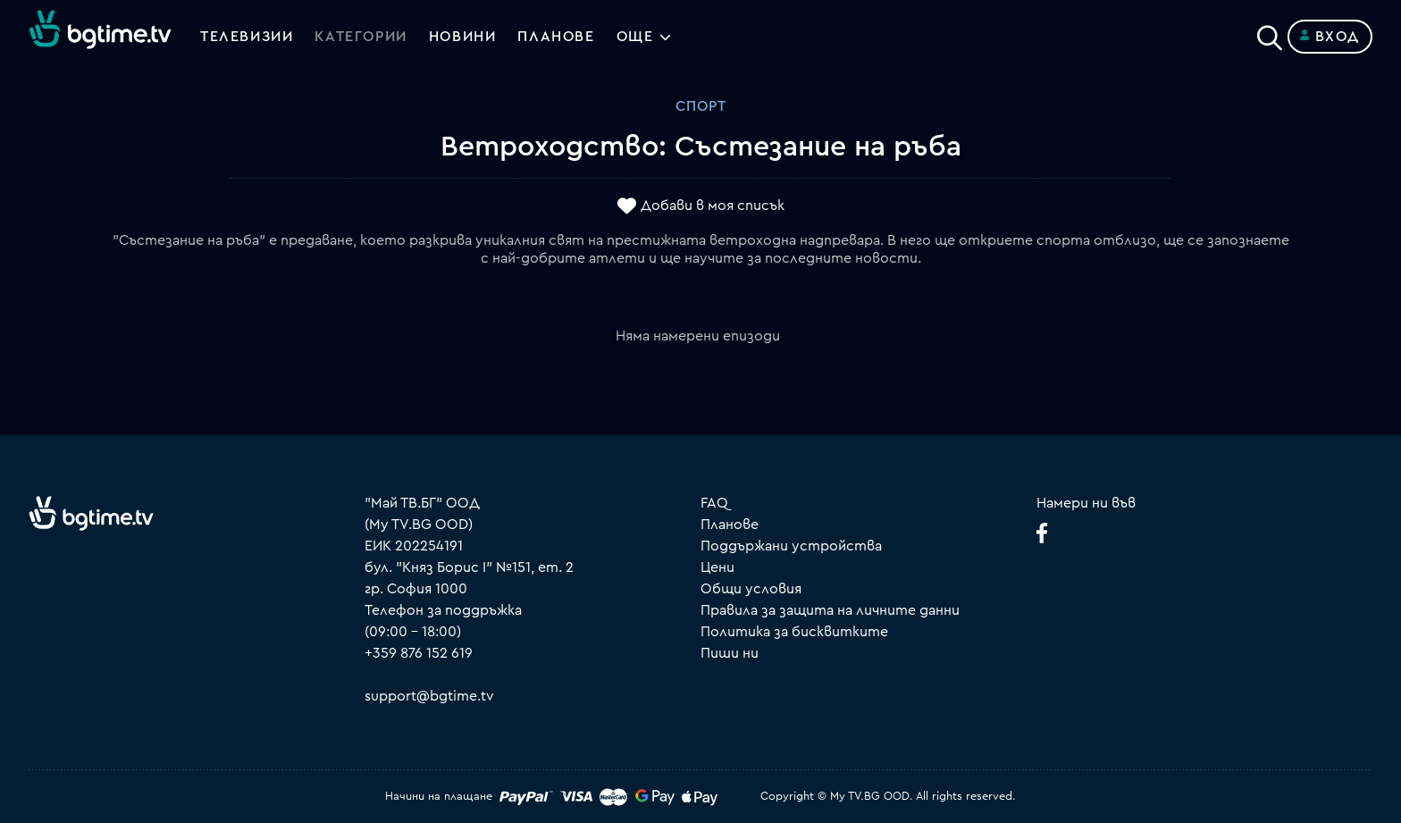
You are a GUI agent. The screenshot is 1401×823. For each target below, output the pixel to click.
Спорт (700, 106)
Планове (729, 524)
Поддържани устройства (791, 546)
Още (635, 36)
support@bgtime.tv (429, 696)
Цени (717, 567)
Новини (463, 36)
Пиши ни (729, 653)
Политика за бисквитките (794, 632)
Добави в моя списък (712, 206)
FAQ (714, 503)
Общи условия (750, 589)
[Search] (1269, 33)
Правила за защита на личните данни (830, 610)
